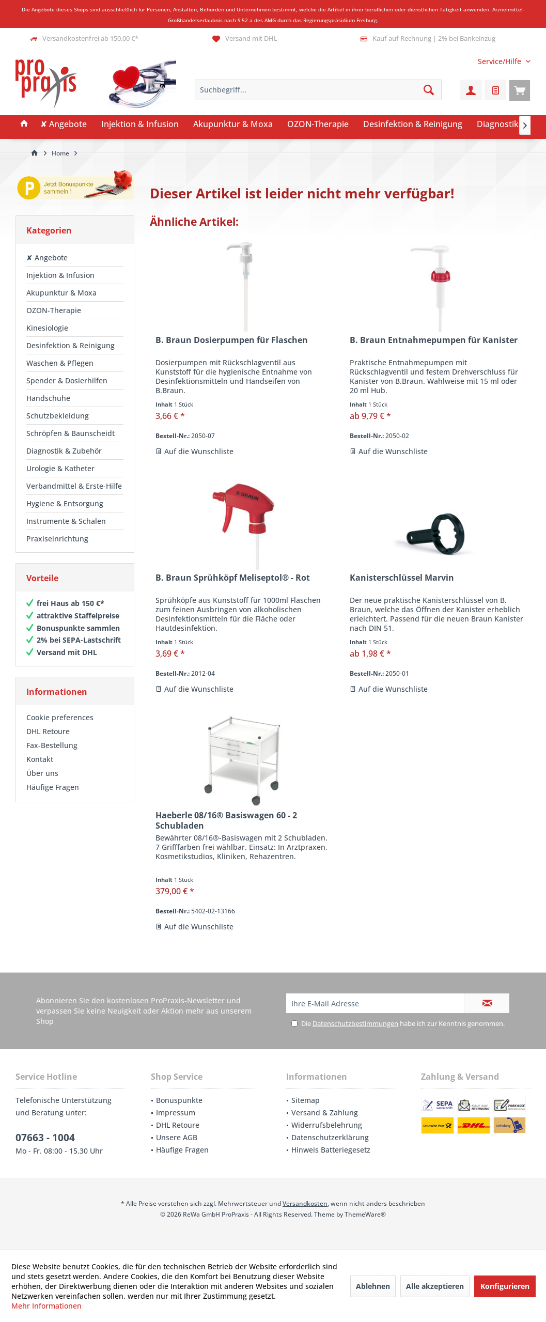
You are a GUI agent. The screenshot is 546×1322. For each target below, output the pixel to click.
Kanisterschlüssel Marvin (402, 577)
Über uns (42, 773)
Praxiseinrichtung (57, 538)
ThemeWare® (365, 1214)
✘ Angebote (47, 257)
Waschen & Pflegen (59, 363)
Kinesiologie (47, 328)
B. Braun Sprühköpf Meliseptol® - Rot (232, 577)
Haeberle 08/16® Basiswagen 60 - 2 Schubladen (226, 820)
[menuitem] (500, 61)
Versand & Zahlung (324, 1112)
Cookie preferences (59, 717)
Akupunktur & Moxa (61, 293)
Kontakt (39, 759)
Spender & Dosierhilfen (66, 380)
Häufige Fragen (52, 787)
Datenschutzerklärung (330, 1137)
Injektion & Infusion (60, 275)
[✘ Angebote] (63, 124)
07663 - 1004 (45, 1137)
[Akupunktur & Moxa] (233, 124)
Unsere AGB (176, 1137)
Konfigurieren (504, 1286)
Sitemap (305, 1100)
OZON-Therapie (53, 310)
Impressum (175, 1112)
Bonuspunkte (179, 1100)
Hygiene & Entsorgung (64, 503)
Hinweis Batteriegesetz (330, 1150)
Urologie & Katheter (60, 468)
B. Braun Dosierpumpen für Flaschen (231, 340)
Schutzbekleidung (57, 416)
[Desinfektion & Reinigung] (413, 124)
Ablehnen (373, 1286)
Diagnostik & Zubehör (64, 451)
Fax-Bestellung (51, 745)
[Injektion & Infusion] (140, 124)
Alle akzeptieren (435, 1286)
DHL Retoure (48, 731)
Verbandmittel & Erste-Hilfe (74, 486)
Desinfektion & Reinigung (70, 345)
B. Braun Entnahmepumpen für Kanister (434, 340)
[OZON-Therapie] (318, 124)
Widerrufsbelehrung (326, 1125)
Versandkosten (305, 1203)
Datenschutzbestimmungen (355, 1023)
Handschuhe (48, 398)
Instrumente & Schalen (66, 521)
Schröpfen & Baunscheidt (70, 433)
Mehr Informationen (46, 1306)
